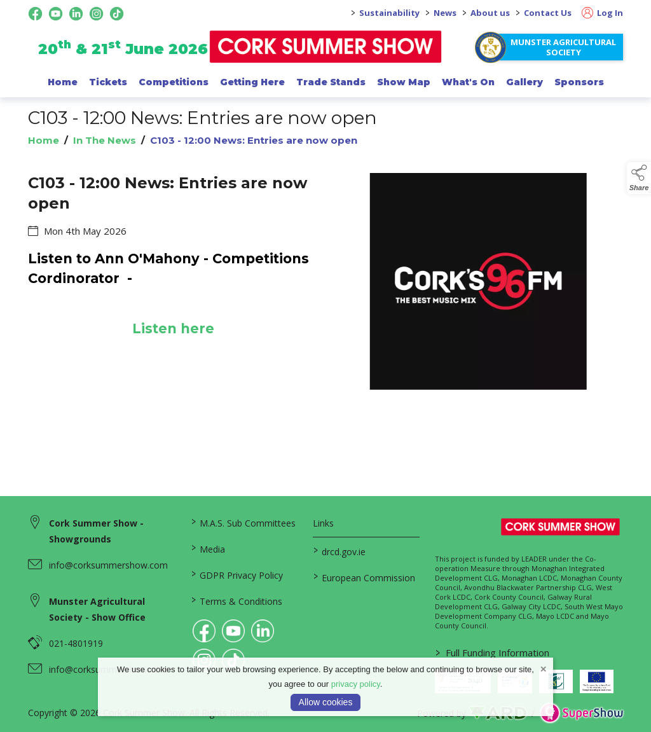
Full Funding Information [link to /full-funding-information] (492, 652)
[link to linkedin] (262, 630)
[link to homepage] (325, 46)
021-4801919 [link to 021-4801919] (76, 643)
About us (490, 12)
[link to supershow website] (581, 713)
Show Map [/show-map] (403, 82)
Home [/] (63, 82)
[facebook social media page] (35, 13)
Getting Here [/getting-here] (252, 82)
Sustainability (389, 12)
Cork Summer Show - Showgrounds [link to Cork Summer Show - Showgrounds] (96, 531)
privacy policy (355, 684)
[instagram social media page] (96, 13)
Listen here (173, 328)
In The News (104, 140)
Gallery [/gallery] (524, 82)
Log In (602, 12)
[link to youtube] (233, 630)
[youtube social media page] (55, 13)
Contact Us (548, 12)
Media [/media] (208, 548)
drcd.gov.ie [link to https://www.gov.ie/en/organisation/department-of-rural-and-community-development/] (339, 551)
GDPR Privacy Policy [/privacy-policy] (237, 574)
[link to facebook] (204, 630)
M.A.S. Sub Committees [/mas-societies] (243, 522)
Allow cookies (326, 702)
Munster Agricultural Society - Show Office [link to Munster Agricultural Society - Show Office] (97, 609)
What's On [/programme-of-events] (468, 82)
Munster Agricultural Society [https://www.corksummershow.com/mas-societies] (563, 47)
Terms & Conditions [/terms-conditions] (236, 600)
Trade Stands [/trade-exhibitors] (331, 82)
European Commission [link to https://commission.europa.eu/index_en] (364, 577)
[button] (639, 178)
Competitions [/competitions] (174, 82)
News (445, 12)
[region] (325, 289)
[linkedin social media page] (76, 13)
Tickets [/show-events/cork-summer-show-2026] (108, 82)
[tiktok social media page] (116, 13)
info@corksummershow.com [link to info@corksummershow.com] (108, 565)
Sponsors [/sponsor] (579, 82)
